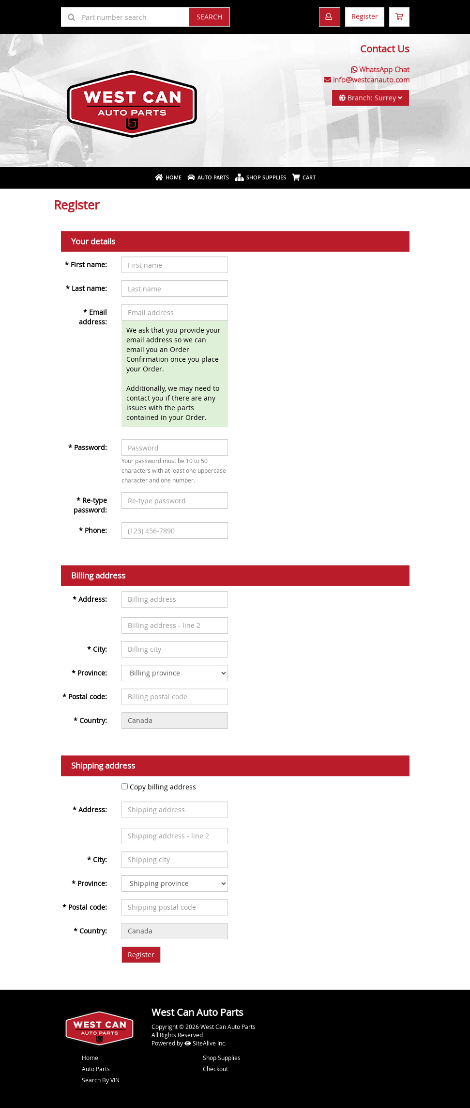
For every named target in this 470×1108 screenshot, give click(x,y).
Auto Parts (208, 177)
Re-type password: (90, 505)
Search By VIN (101, 1080)
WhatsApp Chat (384, 69)
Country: (90, 720)
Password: (87, 447)
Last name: (86, 288)
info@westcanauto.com (371, 79)
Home (168, 177)
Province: (89, 672)
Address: (90, 599)
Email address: (93, 316)
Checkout (215, 1069)
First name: (86, 264)
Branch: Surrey (370, 97)
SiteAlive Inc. (205, 1043)
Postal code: (84, 696)
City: (97, 649)
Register (364, 16)
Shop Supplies (260, 177)
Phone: (93, 530)
